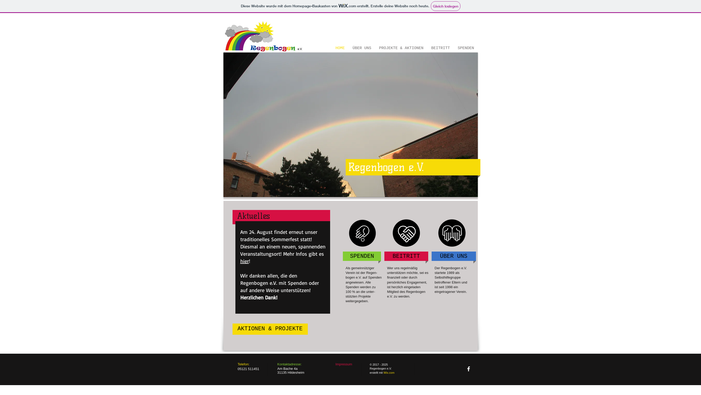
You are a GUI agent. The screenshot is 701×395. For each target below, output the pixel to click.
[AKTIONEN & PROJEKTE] (270, 329)
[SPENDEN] (362, 257)
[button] (350, 124)
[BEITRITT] (406, 257)
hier (244, 261)
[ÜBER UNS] (454, 257)
